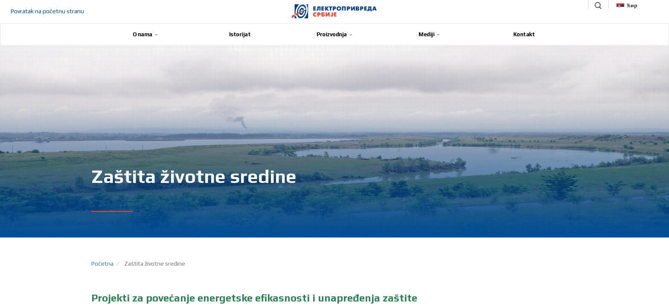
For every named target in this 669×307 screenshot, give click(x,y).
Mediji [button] (429, 34)
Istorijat (240, 34)
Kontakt (524, 34)
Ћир (627, 6)
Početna (102, 263)
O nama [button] (145, 34)
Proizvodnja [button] (334, 34)
